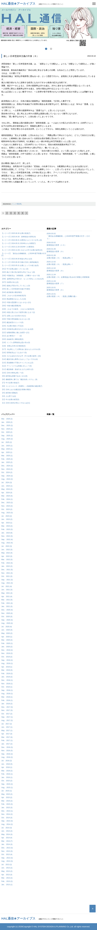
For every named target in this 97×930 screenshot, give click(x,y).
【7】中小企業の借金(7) (10, 383)
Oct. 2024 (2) (6, 472)
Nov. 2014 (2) (6, 814)
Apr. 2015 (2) (6, 797)
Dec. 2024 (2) (7, 466)
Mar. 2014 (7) (6, 841)
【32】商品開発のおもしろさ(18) (13, 299)
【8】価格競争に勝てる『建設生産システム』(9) (19, 379)
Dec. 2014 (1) (7, 811)
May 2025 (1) (6, 449)
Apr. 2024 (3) (6, 493)
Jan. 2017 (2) (6, 744)
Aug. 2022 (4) (7, 543)
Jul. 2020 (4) (6, 627)
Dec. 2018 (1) (7, 680)
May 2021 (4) (6, 593)
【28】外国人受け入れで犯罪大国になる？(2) (18, 312)
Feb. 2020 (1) (7, 643)
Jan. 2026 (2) (6, 422)
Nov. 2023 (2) (6, 506)
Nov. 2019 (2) (6, 653)
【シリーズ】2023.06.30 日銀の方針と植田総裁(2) (20, 262)
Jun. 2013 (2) (6, 868)
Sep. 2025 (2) (7, 436)
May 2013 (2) (6, 871)
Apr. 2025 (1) (6, 452)
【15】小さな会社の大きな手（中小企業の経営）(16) (21, 356)
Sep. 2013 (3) (7, 858)
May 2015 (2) (6, 794)
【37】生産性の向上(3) (9, 282)
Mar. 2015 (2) (6, 801)
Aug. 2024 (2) (7, 479)
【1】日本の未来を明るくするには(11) (15, 403)
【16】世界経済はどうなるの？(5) (14, 353)
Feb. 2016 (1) (7, 774)
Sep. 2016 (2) (7, 754)
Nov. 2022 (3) (6, 536)
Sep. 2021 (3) (7, 580)
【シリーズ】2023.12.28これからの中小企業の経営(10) (21, 250)
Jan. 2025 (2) (6, 462)
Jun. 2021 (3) (6, 590)
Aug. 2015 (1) (7, 787)
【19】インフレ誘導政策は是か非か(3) (15, 342)
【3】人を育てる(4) (8, 396)
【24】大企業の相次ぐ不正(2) (12, 326)
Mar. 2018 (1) (6, 697)
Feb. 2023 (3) (7, 529)
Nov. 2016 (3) (6, 751)
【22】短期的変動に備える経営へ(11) (15, 332)
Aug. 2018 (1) (7, 694)
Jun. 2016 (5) (6, 764)
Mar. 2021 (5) (6, 600)
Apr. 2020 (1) (6, 637)
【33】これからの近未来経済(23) (13, 296)
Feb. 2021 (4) (7, 603)
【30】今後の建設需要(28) (11, 306)
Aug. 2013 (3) (7, 861)
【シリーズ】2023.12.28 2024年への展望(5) (17, 247)
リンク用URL (17, 204)
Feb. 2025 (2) (7, 459)
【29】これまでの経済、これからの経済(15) (17, 309)
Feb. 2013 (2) (7, 881)
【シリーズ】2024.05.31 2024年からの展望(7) (18, 243)
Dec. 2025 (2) (7, 425)
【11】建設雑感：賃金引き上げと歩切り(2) (17, 369)
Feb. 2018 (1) (7, 700)
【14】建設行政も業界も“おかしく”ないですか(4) (19, 359)
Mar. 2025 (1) (6, 456)
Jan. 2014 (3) (6, 844)
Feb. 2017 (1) (7, 740)
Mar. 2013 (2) (6, 878)
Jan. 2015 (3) (6, 808)
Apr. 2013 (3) (6, 875)
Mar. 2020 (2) (6, 640)
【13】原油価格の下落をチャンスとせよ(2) (17, 363)
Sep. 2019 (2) (7, 660)
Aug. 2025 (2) (7, 439)
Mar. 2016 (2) (6, 771)
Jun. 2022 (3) (6, 550)
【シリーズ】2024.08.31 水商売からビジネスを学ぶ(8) (21, 240)
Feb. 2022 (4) (7, 563)
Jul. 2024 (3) (6, 482)
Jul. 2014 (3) (6, 828)
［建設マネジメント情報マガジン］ (32, 4)
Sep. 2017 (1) (7, 717)
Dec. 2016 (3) (7, 747)
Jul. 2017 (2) (6, 724)
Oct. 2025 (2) (6, 432)
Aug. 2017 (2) (7, 720)
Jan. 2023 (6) (6, 533)
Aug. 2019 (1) (7, 663)
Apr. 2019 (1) (6, 667)
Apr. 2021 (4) (6, 596)
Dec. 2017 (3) (7, 707)
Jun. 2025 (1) (6, 446)
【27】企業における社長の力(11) (13, 316)
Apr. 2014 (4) (6, 838)
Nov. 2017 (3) (6, 710)
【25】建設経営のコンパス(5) (12, 322)
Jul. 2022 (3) (6, 546)
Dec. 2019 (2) (7, 650)
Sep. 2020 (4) (7, 620)
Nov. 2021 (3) (6, 573)
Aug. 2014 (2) (7, 824)
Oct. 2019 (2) (6, 657)
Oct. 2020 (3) (6, 617)
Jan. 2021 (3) (6, 606)
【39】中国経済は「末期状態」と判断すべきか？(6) (20, 276)
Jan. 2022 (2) (6, 566)
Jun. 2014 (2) (6, 831)
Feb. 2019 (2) (7, 673)
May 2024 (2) (6, 489)
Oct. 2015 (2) (6, 781)
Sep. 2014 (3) (7, 821)
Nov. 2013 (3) (6, 851)
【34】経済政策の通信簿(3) (11, 292)
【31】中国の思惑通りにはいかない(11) (16, 302)
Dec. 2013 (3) (7, 848)
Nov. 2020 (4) (6, 613)
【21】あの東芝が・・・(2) (11, 336)
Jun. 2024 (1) (6, 486)
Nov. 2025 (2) (6, 429)
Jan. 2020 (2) (6, 647)
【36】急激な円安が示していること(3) (15, 286)
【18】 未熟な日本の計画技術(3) (13, 346)
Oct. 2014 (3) (6, 818)
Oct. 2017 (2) (6, 714)
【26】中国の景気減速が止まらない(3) (15, 319)
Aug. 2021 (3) (7, 583)
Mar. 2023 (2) (6, 526)
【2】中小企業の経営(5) (10, 399)
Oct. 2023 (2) (6, 509)
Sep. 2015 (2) (7, 784)
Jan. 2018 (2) (6, 704)
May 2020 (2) (6, 633)
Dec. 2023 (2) (7, 503)
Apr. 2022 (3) (6, 556)
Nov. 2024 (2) (6, 469)
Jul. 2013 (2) (6, 865)
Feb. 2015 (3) (7, 804)
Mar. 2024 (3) (6, 496)
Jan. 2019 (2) (6, 677)
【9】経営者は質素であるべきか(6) (14, 376)
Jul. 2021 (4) (6, 586)
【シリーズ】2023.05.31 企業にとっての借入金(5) (20, 265)
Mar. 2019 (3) (6, 670)
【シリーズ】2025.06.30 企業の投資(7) (15, 233)
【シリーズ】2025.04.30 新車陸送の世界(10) (18, 237)
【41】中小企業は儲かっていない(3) (14, 269)
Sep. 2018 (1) (7, 690)
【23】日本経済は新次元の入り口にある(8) (17, 329)
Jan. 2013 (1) (6, 885)
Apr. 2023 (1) (6, 523)
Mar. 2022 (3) (6, 560)
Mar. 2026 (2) (6, 419)
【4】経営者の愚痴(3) (9, 393)
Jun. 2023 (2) (6, 519)
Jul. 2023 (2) (6, 516)
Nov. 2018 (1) (6, 684)
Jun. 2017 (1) (6, 727)
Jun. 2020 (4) (6, 630)
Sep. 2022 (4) (7, 539)
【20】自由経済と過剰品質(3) (12, 339)
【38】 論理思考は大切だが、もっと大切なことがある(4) (22, 279)
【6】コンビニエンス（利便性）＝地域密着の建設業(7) (21, 386)
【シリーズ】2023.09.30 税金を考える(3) (16, 259)
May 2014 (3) (6, 834)
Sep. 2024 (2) (7, 476)
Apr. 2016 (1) (6, 767)
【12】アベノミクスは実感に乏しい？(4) (16, 366)
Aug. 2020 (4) (7, 623)
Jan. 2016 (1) (6, 777)
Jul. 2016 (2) (6, 761)
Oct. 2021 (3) (6, 576)
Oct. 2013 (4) (6, 854)
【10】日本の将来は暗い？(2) (12, 373)
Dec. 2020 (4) (7, 610)
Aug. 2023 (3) (7, 513)
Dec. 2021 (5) (7, 570)
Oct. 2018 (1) (6, 687)
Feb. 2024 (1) (7, 499)
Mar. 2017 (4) (6, 737)
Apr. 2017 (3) (6, 734)
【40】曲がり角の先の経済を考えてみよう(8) (18, 272)
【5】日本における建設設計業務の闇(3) (16, 389)
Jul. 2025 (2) (6, 442)
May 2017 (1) (6, 730)
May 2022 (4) (6, 553)
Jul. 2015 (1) (6, 791)
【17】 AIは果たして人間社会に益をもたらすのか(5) (20, 349)
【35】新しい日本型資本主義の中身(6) (15, 289)
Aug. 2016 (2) (7, 757)
